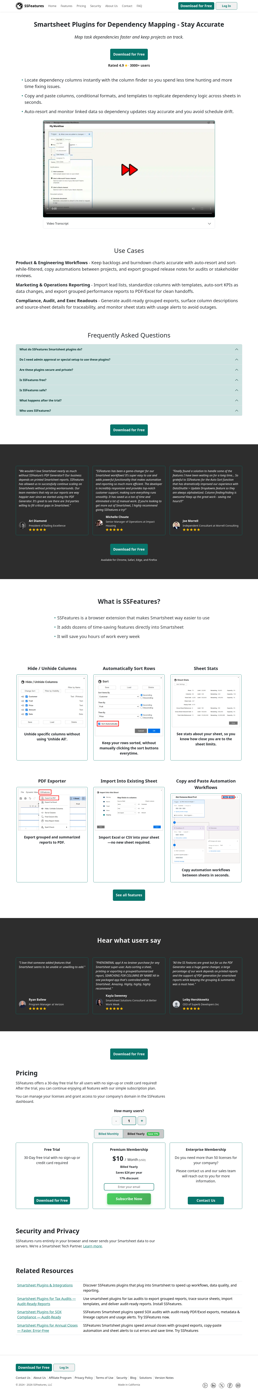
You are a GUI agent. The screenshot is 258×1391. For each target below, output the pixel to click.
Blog (133, 1378)
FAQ (139, 6)
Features (66, 6)
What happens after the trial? (40, 400)
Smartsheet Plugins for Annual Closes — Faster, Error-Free (47, 1328)
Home (52, 6)
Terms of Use (104, 1378)
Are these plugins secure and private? (46, 370)
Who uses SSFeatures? (35, 411)
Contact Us (206, 1200)
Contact (127, 6)
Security (95, 6)
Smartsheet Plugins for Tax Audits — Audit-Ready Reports (46, 1301)
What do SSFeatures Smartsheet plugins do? (51, 349)
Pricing (81, 6)
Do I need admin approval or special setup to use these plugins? (65, 360)
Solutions (145, 1378)
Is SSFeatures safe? (33, 390)
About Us (111, 6)
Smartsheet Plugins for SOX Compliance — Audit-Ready (39, 1314)
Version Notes (164, 1378)
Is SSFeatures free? (33, 380)
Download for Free (196, 5)
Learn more (92, 1246)
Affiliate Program (60, 1378)
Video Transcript (57, 223)
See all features (129, 895)
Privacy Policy (84, 1378)
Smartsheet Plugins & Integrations (45, 1285)
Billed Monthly (109, 1134)
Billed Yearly (143, 1134)
